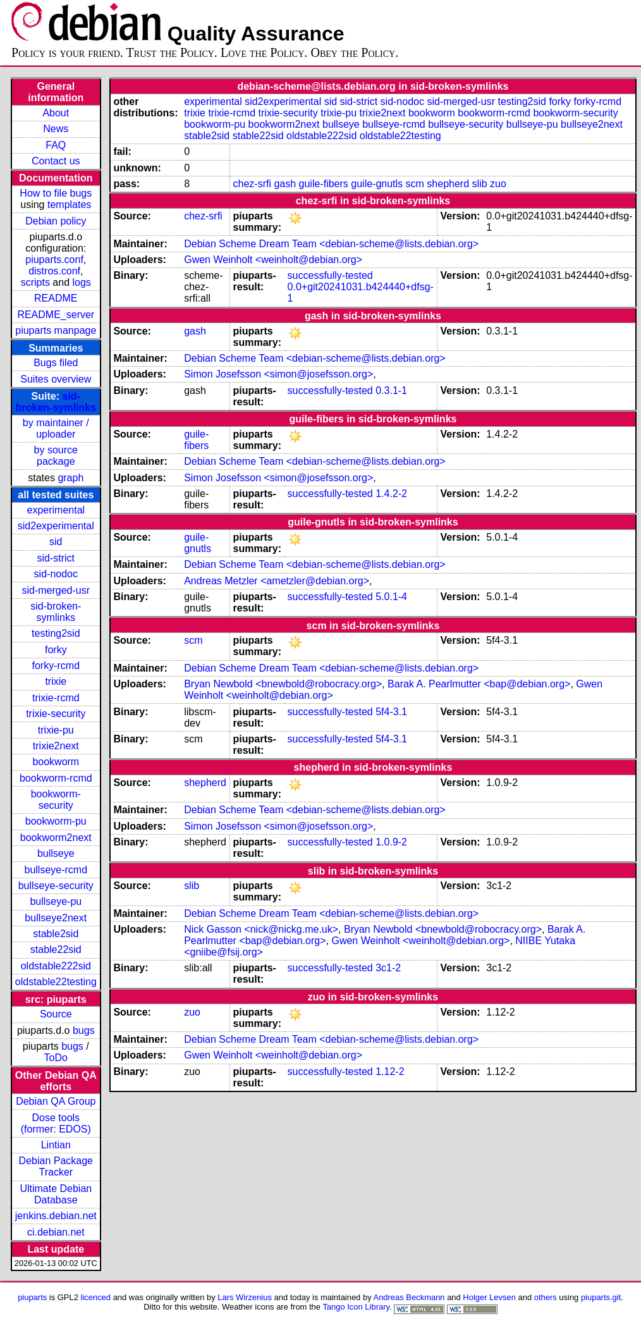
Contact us (56, 161)
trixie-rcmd (56, 697)
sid (55, 541)
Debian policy (55, 221)
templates (69, 204)
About (55, 113)
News (55, 128)
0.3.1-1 (391, 390)
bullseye (56, 853)
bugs (84, 1030)
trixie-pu (56, 730)
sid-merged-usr (55, 590)
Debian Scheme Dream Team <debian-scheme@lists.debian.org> (331, 243)
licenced (96, 1297)
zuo (498, 183)
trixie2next (56, 745)
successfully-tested (330, 275)
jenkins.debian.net (56, 1215)
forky (56, 649)
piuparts (32, 1297)
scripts (35, 282)
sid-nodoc (56, 573)
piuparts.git (601, 1297)
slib (479, 183)
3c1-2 (388, 967)
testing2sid (56, 633)
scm (415, 183)
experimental (56, 510)
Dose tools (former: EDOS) (56, 1123)
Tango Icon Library (355, 1307)
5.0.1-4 (391, 596)
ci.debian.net (56, 1232)
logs (82, 282)
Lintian (56, 1145)
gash (285, 183)
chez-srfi (252, 183)
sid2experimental (56, 525)
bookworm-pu (56, 821)
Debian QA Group (55, 1101)
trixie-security (55, 713)
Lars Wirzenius (244, 1297)
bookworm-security (56, 800)
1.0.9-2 (391, 842)
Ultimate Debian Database (56, 1194)
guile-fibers (323, 183)
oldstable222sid (56, 966)
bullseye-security (56, 885)
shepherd (448, 183)
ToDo (56, 1057)
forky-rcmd (56, 665)
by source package (56, 456)
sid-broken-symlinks (56, 402)
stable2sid (55, 933)
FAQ (56, 145)
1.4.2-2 (391, 493)
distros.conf (54, 271)
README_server (55, 314)
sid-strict (56, 558)
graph (70, 477)
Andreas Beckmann (409, 1297)
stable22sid (56, 949)
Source (56, 1014)
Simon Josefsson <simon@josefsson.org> (278, 374)
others (545, 1297)
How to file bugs (56, 193)
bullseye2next (56, 917)
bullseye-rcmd (55, 869)
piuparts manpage (55, 330)
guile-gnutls (377, 183)
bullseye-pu (56, 901)
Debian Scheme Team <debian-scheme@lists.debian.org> (315, 358)
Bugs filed (56, 362)
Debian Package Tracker (56, 1166)
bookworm (55, 761)
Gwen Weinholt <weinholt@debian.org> (273, 259)
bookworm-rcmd (56, 778)
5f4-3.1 (391, 711)
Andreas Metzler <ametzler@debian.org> (276, 580)
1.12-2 (389, 1071)
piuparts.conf (54, 259)
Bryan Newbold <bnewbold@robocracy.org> (283, 684)
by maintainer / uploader (56, 428)
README (55, 298)
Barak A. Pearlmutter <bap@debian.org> (479, 684)
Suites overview (55, 379)
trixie (55, 681)
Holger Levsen (489, 1297)
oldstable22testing (56, 981)
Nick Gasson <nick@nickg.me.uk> (261, 929)
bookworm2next (56, 837)
